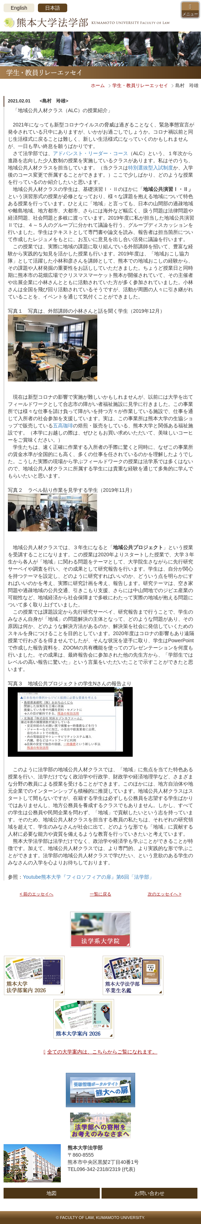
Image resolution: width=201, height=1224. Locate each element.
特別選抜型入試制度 (150, 168)
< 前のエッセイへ (36, 894)
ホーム (98, 85)
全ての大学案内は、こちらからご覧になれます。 (102, 1052)
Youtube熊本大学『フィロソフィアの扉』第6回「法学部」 (88, 877)
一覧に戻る (100, 894)
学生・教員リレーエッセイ (140, 85)
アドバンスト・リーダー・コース (90, 153)
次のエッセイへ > (164, 894)
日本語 (52, 8)
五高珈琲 (63, 425)
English (19, 8)
